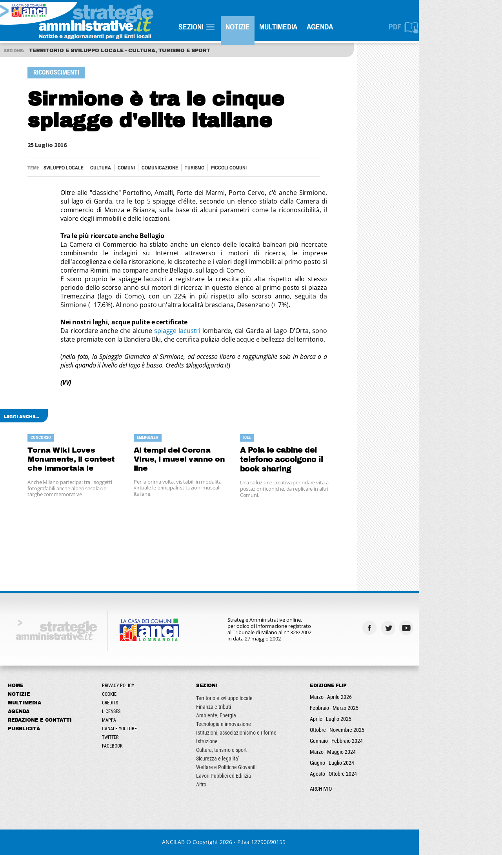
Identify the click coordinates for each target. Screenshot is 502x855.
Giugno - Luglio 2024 (359, 763)
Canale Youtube (146, 728)
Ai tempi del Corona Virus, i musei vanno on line (207, 459)
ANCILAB (200, 842)
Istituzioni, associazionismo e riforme (264, 732)
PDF (422, 27)
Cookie (136, 694)
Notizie (265, 27)
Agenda (347, 27)
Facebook (139, 746)
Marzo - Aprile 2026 (358, 697)
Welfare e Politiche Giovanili (254, 767)
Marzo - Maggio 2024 (360, 752)
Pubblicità (51, 728)
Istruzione (234, 741)
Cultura (128, 167)
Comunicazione (187, 167)
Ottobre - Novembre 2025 (364, 730)
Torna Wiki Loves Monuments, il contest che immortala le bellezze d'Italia (99, 460)
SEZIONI (218, 27)
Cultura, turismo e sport (249, 750)
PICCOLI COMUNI (256, 167)
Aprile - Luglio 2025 (358, 719)
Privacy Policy (145, 685)
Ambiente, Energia (244, 715)
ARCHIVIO (348, 789)
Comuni (153, 167)
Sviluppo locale (91, 167)
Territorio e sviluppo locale (252, 698)
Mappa (136, 720)
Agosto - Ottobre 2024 (360, 774)
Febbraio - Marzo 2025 (361, 708)
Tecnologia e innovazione (251, 724)
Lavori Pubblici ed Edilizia (251, 776)
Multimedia (306, 27)
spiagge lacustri (205, 330)
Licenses (138, 711)
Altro (229, 784)
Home (43, 685)
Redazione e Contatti (67, 720)
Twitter (137, 737)
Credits (137, 702)
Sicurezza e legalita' (245, 758)
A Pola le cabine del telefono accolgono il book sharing (309, 459)
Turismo (222, 167)
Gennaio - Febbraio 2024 (363, 741)
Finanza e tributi (241, 707)
